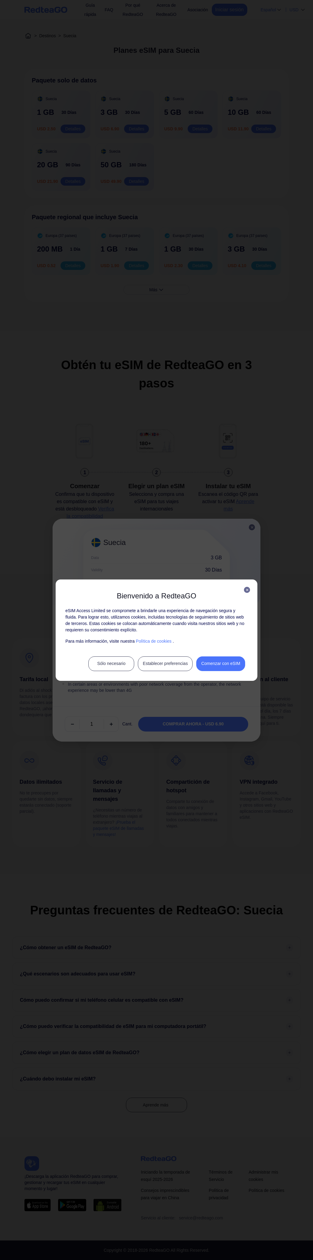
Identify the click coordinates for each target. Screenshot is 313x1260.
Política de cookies (153, 641)
